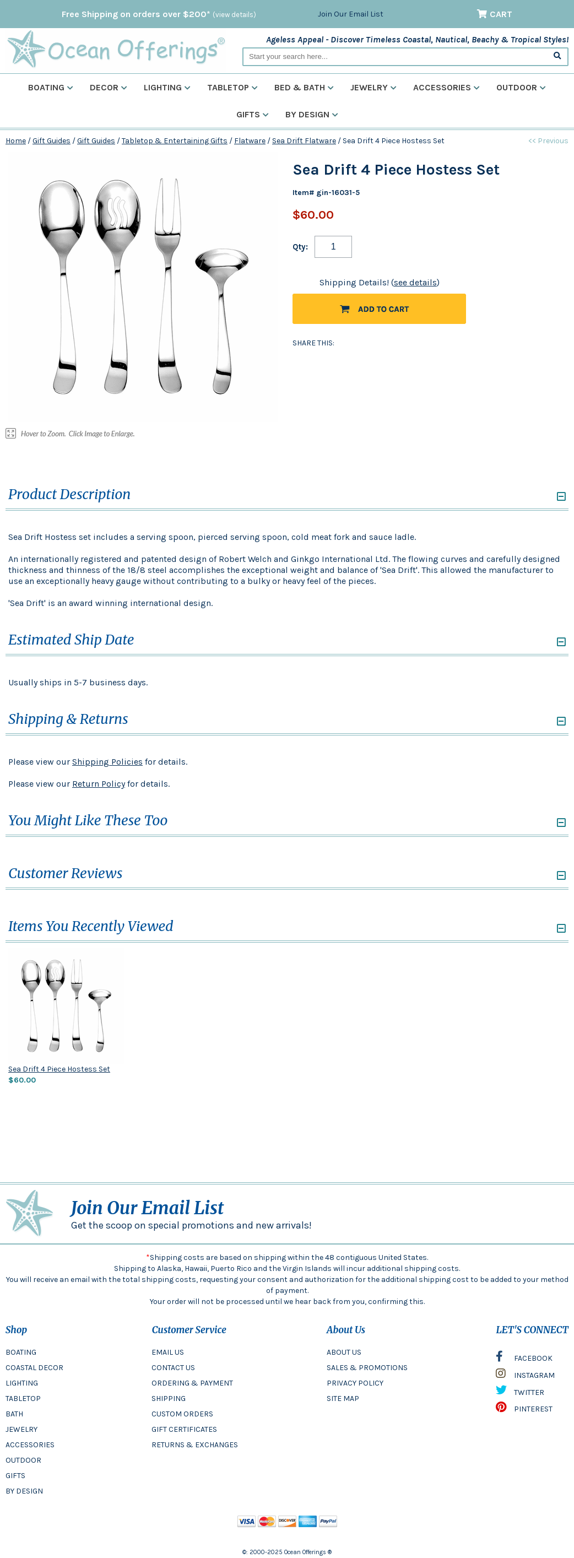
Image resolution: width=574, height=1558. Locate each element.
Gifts (252, 114)
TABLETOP (23, 1398)
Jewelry (373, 87)
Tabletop (232, 87)
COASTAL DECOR (34, 1367)
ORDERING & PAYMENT (192, 1383)
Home (16, 140)
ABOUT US (344, 1352)
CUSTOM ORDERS (182, 1414)
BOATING (21, 1352)
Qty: (300, 247)
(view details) (234, 14)
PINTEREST (524, 1410)
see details (415, 282)
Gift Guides (52, 140)
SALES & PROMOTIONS (367, 1367)
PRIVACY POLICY (355, 1383)
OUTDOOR (23, 1460)
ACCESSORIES (30, 1444)
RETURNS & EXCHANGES (194, 1444)
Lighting (167, 87)
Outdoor (521, 87)
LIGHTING (22, 1383)
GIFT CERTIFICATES (184, 1429)
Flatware (250, 140)
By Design (311, 114)
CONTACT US (173, 1367)
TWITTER (520, 1392)
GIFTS (15, 1475)
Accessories (446, 87)
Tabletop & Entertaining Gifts (175, 140)
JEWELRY (21, 1429)
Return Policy (98, 783)
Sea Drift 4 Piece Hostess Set (59, 1069)
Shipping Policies (107, 761)
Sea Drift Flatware (304, 140)
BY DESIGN (24, 1491)
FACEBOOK (524, 1359)
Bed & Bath (304, 87)
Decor (108, 87)
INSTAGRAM (525, 1376)
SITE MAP (343, 1398)
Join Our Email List (350, 14)
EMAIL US (167, 1352)
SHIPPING (168, 1398)
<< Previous (548, 140)
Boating (50, 87)
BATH (14, 1414)
